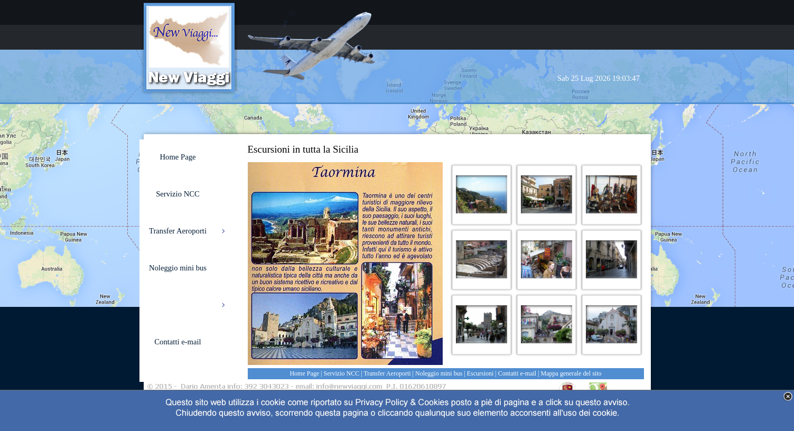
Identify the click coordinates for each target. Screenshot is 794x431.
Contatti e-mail (517, 373)
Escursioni (480, 373)
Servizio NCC (342, 373)
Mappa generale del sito (571, 373)
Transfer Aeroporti (386, 373)
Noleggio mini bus (438, 373)
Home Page (304, 373)
